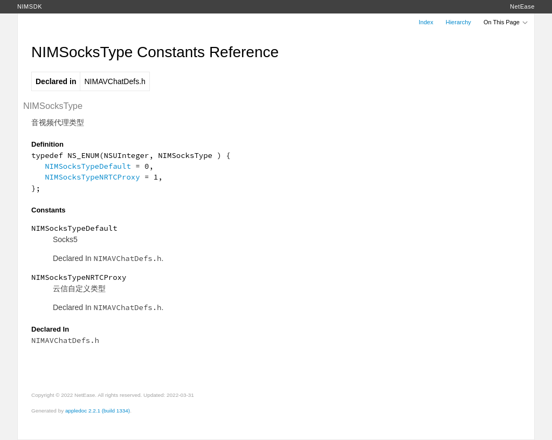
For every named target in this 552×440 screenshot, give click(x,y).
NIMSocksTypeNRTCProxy (92, 177)
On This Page (506, 22)
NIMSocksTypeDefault (88, 166)
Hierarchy (458, 22)
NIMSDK (29, 6)
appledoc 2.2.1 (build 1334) (97, 411)
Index (426, 22)
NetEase (522, 6)
